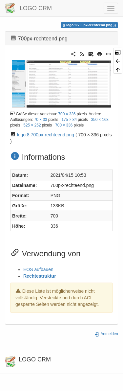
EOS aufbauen (38, 269)
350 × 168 (100, 119)
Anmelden (106, 334)
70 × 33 (40, 119)
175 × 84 (69, 119)
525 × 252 (32, 125)
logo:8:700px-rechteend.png (45, 134)
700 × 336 (66, 114)
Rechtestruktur (39, 276)
